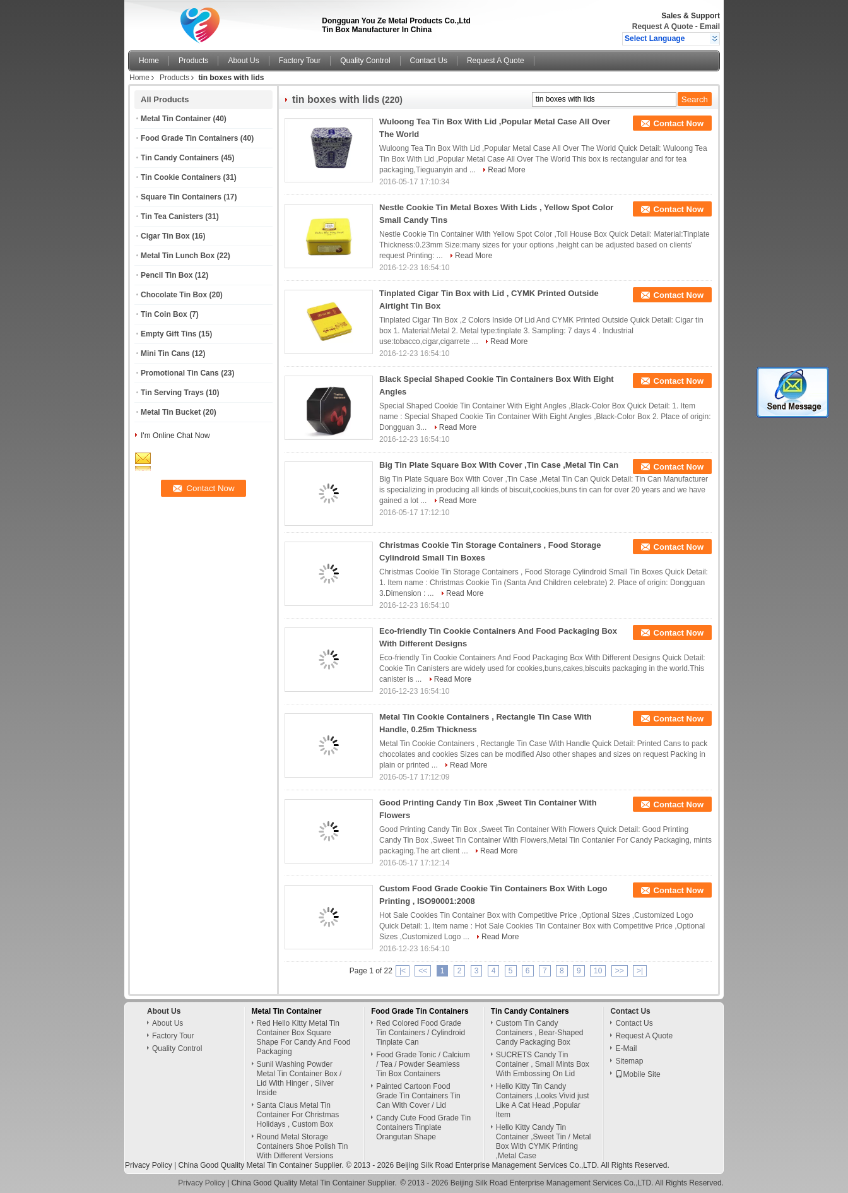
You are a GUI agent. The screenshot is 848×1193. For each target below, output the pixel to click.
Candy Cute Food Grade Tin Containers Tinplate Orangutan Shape (423, 1127)
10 (598, 970)
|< (402, 970)
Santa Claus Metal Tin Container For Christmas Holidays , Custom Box (298, 1115)
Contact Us (428, 60)
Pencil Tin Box (166, 275)
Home (149, 60)
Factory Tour (300, 60)
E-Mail (626, 1048)
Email (710, 26)
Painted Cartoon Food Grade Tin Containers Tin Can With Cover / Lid (418, 1096)
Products (193, 60)
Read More (506, 169)
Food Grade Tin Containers (189, 138)
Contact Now (679, 123)
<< (422, 970)
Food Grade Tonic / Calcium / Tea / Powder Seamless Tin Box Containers (423, 1064)
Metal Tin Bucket (171, 412)
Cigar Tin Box (165, 236)
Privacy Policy (148, 1165)
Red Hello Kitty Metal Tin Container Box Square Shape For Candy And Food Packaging (304, 1037)
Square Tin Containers (181, 197)
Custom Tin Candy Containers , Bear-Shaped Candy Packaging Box (540, 1033)
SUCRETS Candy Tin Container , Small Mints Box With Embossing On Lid (542, 1064)
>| (640, 970)
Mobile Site (637, 1074)
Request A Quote (662, 26)
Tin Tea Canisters (172, 216)
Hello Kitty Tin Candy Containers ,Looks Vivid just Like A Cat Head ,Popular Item (542, 1100)
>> (619, 970)
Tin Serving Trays (172, 392)
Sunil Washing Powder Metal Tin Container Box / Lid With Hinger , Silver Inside (299, 1078)
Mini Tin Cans (165, 353)
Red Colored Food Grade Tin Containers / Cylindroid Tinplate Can (420, 1033)
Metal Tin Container (176, 118)
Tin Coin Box (164, 314)
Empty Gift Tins (168, 333)
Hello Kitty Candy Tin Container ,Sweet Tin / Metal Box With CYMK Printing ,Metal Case (543, 1141)
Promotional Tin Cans (180, 373)
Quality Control (365, 60)
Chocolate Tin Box (174, 294)
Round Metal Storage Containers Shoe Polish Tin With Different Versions (302, 1146)
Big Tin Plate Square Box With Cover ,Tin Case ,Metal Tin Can (498, 465)
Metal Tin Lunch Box (178, 255)
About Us (243, 60)
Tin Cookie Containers (181, 177)
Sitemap (629, 1061)
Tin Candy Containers (180, 157)
